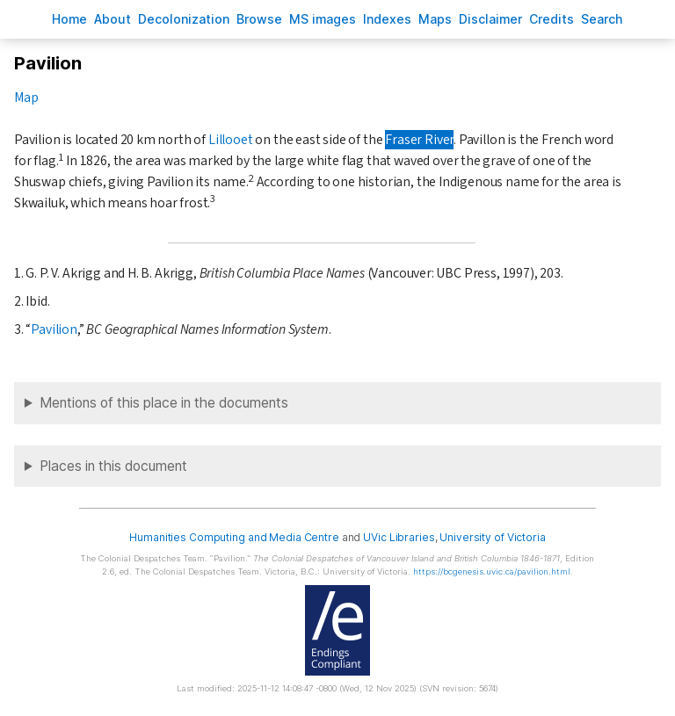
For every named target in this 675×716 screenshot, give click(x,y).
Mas (435, 18)
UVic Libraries (398, 537)
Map (26, 97)
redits (551, 18)
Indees (387, 18)
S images (322, 18)
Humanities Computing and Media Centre (234, 537)
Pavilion (54, 329)
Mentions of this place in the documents (164, 402)
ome (69, 18)
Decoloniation (183, 18)
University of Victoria (492, 537)
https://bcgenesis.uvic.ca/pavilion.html (491, 571)
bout (112, 18)
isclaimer (490, 18)
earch (602, 18)
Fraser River (419, 139)
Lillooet (230, 139)
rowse (259, 18)
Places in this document (113, 466)
